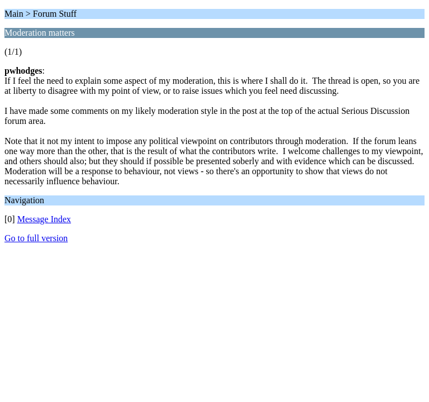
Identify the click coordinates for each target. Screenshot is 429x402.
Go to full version (36, 238)
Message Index (44, 219)
